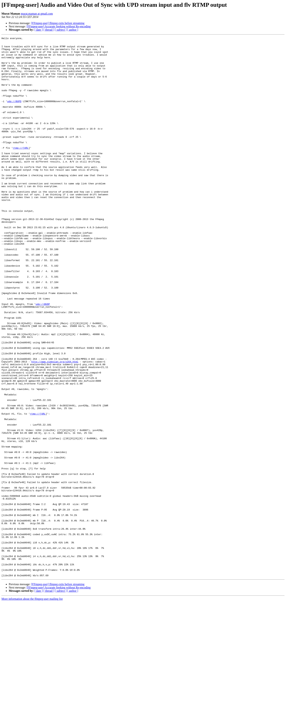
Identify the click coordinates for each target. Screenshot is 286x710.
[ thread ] (48, 29)
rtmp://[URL (20, 170)
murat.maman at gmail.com (37, 13)
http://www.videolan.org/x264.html (54, 426)
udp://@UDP (43, 357)
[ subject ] (61, 29)
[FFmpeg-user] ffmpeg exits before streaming (57, 23)
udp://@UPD (14, 114)
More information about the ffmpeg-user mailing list (32, 706)
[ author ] (72, 29)
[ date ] (38, 29)
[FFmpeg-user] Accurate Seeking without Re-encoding (59, 26)
